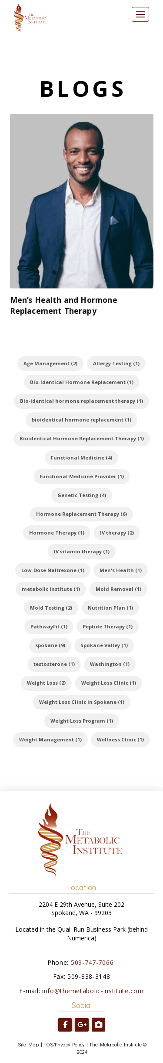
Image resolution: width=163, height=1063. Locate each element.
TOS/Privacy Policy (63, 1044)
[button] (140, 14)
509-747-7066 (93, 962)
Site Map (28, 1044)
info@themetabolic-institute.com (93, 991)
